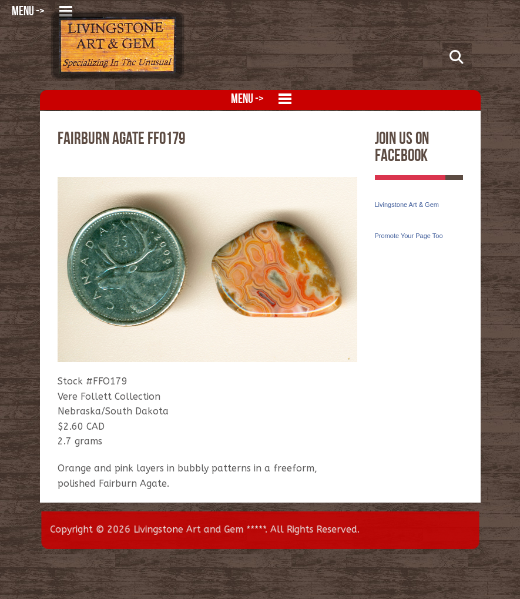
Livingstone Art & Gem (407, 204)
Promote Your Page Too (409, 235)
